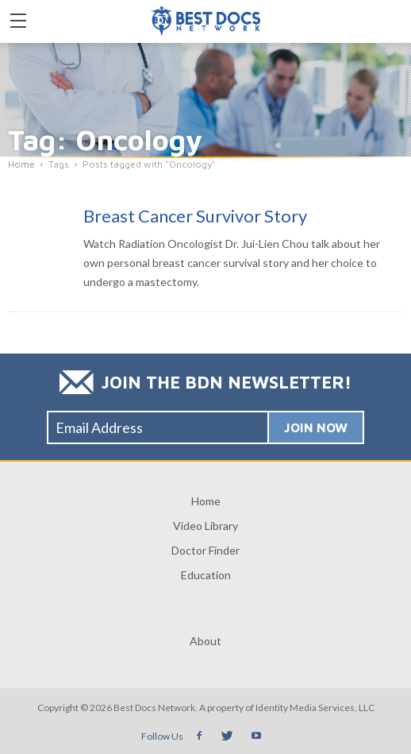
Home (206, 501)
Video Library (205, 525)
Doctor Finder (205, 550)
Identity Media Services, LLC (315, 707)
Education (206, 575)
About (205, 641)
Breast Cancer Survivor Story (195, 215)
